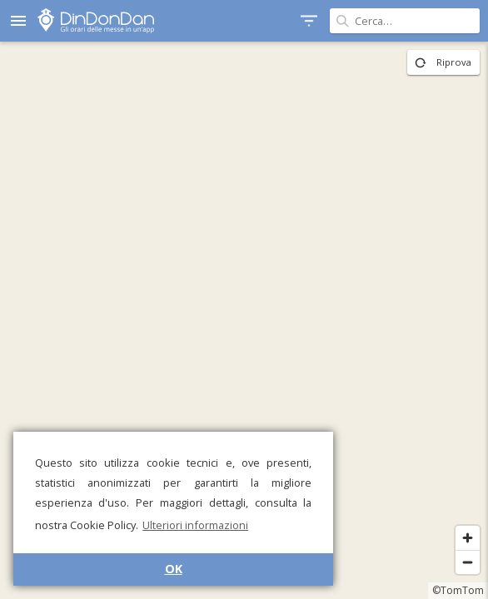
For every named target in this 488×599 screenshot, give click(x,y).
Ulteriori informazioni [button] (195, 524)
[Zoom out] (468, 562)
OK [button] (173, 569)
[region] (244, 320)
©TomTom (458, 590)
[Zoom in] (468, 538)
